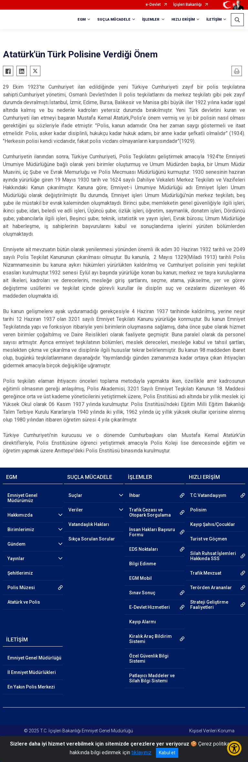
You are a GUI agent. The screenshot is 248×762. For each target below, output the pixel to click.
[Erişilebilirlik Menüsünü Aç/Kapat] (234, 748)
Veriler (75, 509)
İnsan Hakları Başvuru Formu (152, 532)
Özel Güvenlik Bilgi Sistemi (149, 658)
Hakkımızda (20, 515)
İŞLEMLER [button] (151, 19)
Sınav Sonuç (142, 592)
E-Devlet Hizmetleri (149, 607)
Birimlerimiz (20, 529)
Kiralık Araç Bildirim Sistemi (150, 639)
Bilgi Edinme (142, 563)
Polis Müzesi (21, 587)
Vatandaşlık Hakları (88, 524)
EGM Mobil (140, 578)
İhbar (134, 495)
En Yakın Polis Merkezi (31, 686)
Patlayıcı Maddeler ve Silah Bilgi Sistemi (152, 678)
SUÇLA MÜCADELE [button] (113, 19)
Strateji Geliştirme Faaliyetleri (209, 604)
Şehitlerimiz (20, 573)
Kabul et (167, 752)
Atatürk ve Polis (23, 602)
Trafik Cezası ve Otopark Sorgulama (150, 512)
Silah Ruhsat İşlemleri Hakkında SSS (213, 556)
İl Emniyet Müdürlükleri (31, 672)
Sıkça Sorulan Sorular (91, 538)
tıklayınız (141, 752)
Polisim (198, 509)
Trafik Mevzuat (205, 573)
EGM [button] (82, 19)
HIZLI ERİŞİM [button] (183, 19)
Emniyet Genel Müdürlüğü (34, 657)
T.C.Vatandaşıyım (208, 495)
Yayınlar (16, 558)
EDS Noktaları (143, 549)
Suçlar (75, 495)
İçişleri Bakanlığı (187, 5)
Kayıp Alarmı (142, 621)
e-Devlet (153, 5)
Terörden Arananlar (211, 587)
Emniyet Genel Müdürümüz (22, 498)
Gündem (16, 544)
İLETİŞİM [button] (214, 19)
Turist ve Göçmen (208, 538)
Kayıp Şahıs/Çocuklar (212, 524)
